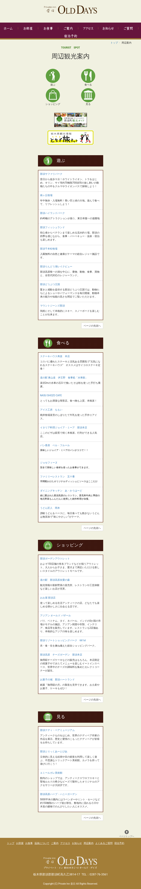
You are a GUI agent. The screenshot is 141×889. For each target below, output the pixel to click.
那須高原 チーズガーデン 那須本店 (61, 654)
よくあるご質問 (104, 843)
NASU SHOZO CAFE (51, 395)
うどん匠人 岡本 (50, 507)
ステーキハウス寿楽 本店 (55, 356)
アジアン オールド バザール (55, 615)
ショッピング (70, 545)
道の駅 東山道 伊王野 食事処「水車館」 (64, 377)
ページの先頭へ (92, 325)
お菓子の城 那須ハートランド (57, 679)
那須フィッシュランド (52, 227)
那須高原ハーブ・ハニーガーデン (58, 794)
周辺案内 (88, 843)
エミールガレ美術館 (51, 772)
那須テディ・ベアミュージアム (57, 730)
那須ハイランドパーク (52, 213)
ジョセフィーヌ (48, 462)
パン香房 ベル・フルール (55, 445)
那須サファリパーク (51, 173)
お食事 (29, 843)
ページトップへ (126, 834)
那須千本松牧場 (48, 248)
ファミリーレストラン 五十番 (57, 476)
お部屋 (20, 843)
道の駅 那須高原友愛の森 (55, 579)
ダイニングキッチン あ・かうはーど (61, 490)
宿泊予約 (119, 843)
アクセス (65, 843)
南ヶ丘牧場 (46, 195)
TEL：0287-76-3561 (94, 874)
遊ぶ (61, 160)
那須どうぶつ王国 (50, 284)
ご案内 (54, 843)
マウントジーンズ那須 (52, 305)
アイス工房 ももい (51, 409)
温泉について (41, 843)
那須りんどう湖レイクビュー (56, 266)
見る (61, 716)
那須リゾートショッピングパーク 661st (63, 640)
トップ (114, 42)
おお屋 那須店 (47, 597)
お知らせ (77, 843)
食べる (63, 342)
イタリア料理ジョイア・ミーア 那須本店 (63, 427)
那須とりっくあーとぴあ (53, 751)
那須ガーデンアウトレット (55, 558)
